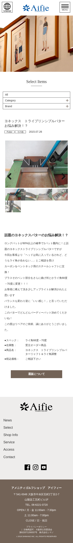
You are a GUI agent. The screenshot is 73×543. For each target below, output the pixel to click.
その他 (20, 132)
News (7, 420)
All (6, 94)
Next (62, 176)
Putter (9, 132)
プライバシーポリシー (36, 527)
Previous (11, 176)
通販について (36, 373)
